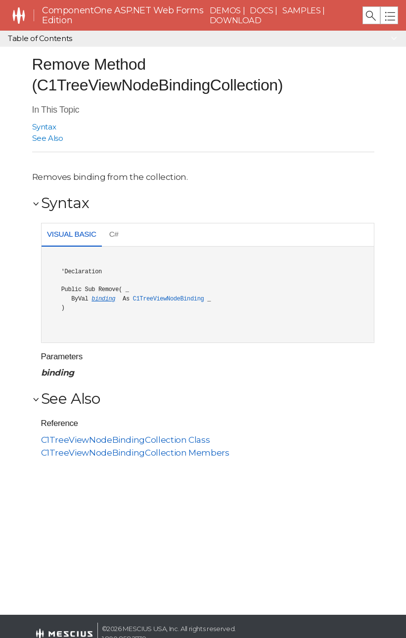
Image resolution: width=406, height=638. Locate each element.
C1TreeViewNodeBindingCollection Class (125, 440)
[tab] (72, 235)
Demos (225, 10)
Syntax (44, 126)
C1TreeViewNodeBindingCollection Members (135, 453)
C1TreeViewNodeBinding (168, 299)
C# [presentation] (114, 234)
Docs (261, 10)
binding (103, 299)
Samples (301, 10)
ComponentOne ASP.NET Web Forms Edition (122, 15)
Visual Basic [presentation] (71, 234)
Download (236, 20)
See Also (47, 138)
